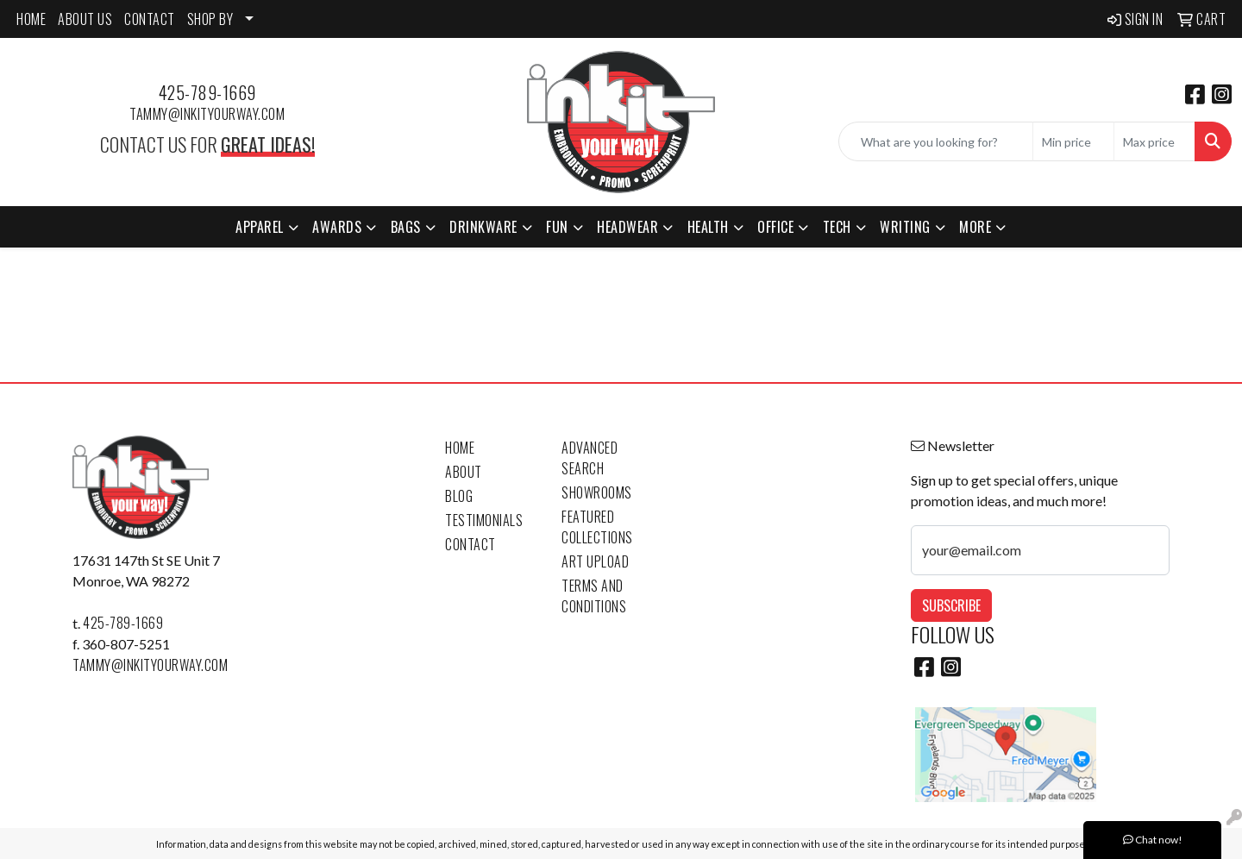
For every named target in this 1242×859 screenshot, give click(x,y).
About (463, 471)
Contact (470, 544)
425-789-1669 (207, 92)
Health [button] (708, 226)
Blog (459, 496)
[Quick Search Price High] (1154, 141)
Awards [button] (336, 226)
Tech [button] (837, 226)
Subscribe (951, 605)
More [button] (975, 226)
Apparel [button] (259, 226)
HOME (31, 19)
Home (459, 447)
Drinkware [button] (483, 226)
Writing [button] (905, 226)
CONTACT (149, 19)
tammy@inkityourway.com (207, 113)
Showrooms (596, 492)
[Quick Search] (935, 141)
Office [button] (775, 226)
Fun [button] (557, 226)
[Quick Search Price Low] (1073, 141)
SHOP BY (210, 19)
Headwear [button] (627, 226)
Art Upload (595, 561)
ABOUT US (85, 19)
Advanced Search (589, 458)
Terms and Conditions (593, 596)
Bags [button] (406, 226)
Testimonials (484, 520)
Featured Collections (597, 527)
